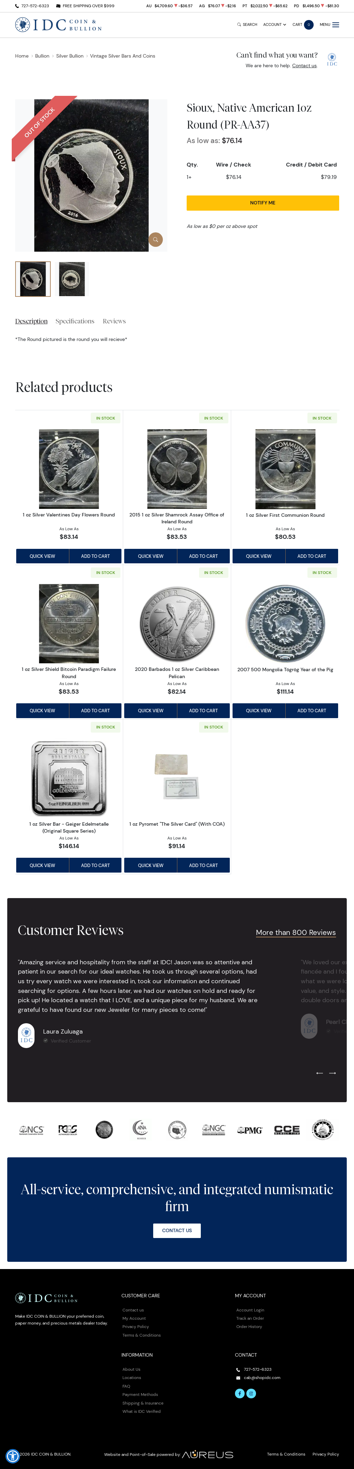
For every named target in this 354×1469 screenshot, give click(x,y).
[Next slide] (332, 1073)
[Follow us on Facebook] (240, 1393)
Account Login (250, 1309)
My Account (134, 1318)
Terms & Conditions (141, 1335)
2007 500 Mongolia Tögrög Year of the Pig (285, 669)
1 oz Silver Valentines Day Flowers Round (69, 515)
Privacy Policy (135, 1326)
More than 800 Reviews (296, 932)
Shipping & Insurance (143, 1403)
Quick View (42, 556)
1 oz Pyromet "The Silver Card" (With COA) (177, 824)
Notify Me (262, 203)
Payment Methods (140, 1394)
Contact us (304, 65)
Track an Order (250, 1318)
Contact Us (177, 1230)
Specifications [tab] (75, 321)
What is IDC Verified (141, 1411)
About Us (131, 1369)
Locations (131, 1377)
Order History (249, 1326)
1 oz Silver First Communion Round (285, 515)
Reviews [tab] (114, 321)
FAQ (126, 1386)
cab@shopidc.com (262, 1377)
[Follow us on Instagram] (251, 1393)
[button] (13, 1456)
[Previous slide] (319, 1073)
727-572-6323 (35, 5)
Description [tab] (31, 321)
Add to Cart (95, 556)
